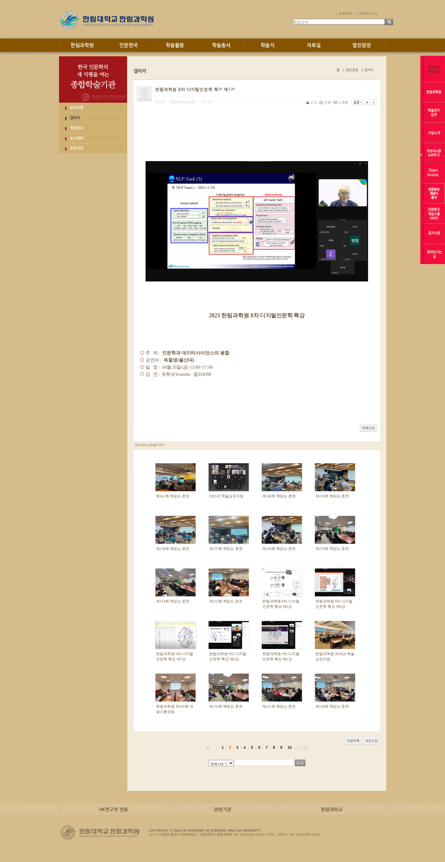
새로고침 (371, 740)
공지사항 (76, 107)
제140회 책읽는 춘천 (279, 496)
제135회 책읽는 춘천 (332, 549)
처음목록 (353, 740)
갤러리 (75, 118)
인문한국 (128, 45)
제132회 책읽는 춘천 (226, 706)
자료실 (314, 45)
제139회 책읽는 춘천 (332, 496)
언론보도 (76, 128)
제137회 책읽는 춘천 (226, 549)
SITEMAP (345, 13)
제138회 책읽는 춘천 (172, 549)
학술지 (267, 45)
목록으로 (368, 428)
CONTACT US (367, 13)
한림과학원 (82, 45)
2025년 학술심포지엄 (226, 496)
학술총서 (221, 45)
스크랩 (341, 102)
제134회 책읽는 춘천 (172, 601)
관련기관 (76, 148)
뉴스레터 (76, 138)
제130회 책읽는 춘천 (332, 706)
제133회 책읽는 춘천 (226, 601)
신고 (312, 102)
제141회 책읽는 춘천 (172, 496)
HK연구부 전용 (113, 809)
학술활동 (175, 45)
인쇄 (325, 102)
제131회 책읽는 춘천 (279, 706)
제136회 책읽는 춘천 (279, 549)
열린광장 (361, 45)
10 (289, 747)
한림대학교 (331, 809)
